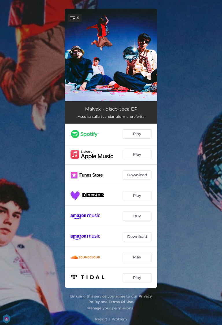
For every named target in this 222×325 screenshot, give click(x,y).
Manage (94, 308)
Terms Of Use (121, 302)
